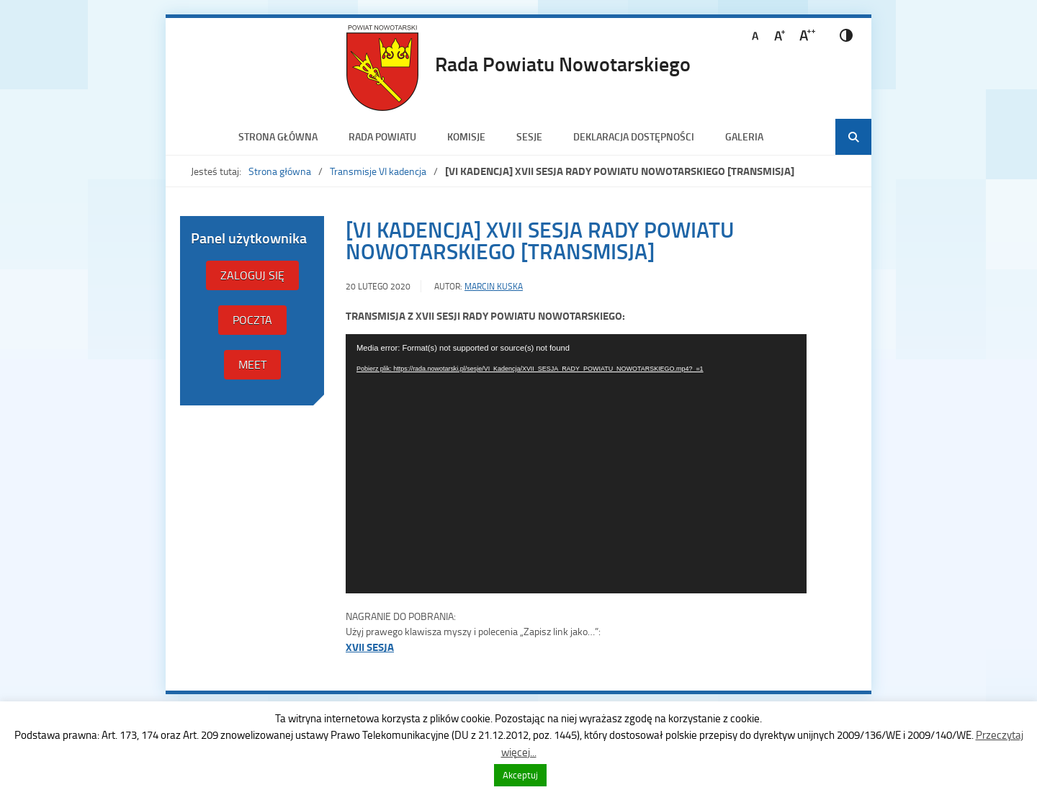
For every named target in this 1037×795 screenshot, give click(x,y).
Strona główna (278, 136)
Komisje (466, 136)
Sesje (529, 136)
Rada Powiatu (382, 136)
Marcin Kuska (493, 286)
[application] (576, 463)
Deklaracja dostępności (633, 136)
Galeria (744, 136)
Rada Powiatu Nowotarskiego (563, 63)
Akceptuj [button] (520, 774)
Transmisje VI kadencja (378, 171)
